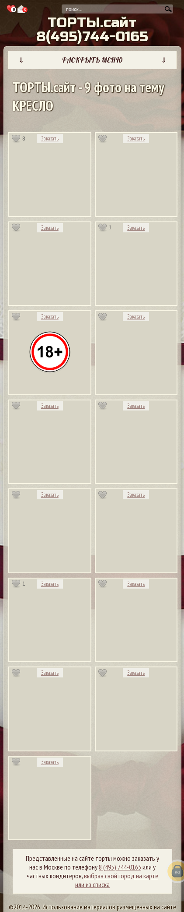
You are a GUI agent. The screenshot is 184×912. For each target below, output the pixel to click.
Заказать (50, 138)
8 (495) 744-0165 (120, 867)
